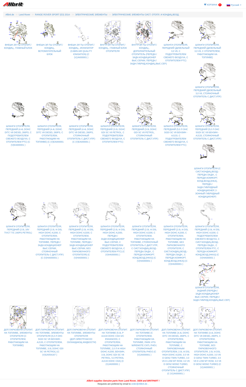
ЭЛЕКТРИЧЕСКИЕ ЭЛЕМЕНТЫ (91, 14)
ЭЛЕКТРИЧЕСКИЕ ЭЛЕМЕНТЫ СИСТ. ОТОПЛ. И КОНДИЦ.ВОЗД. (145, 14)
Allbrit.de (9, 14)
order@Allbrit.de (139, 384)
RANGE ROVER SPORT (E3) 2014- (52, 14)
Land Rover (24, 14)
